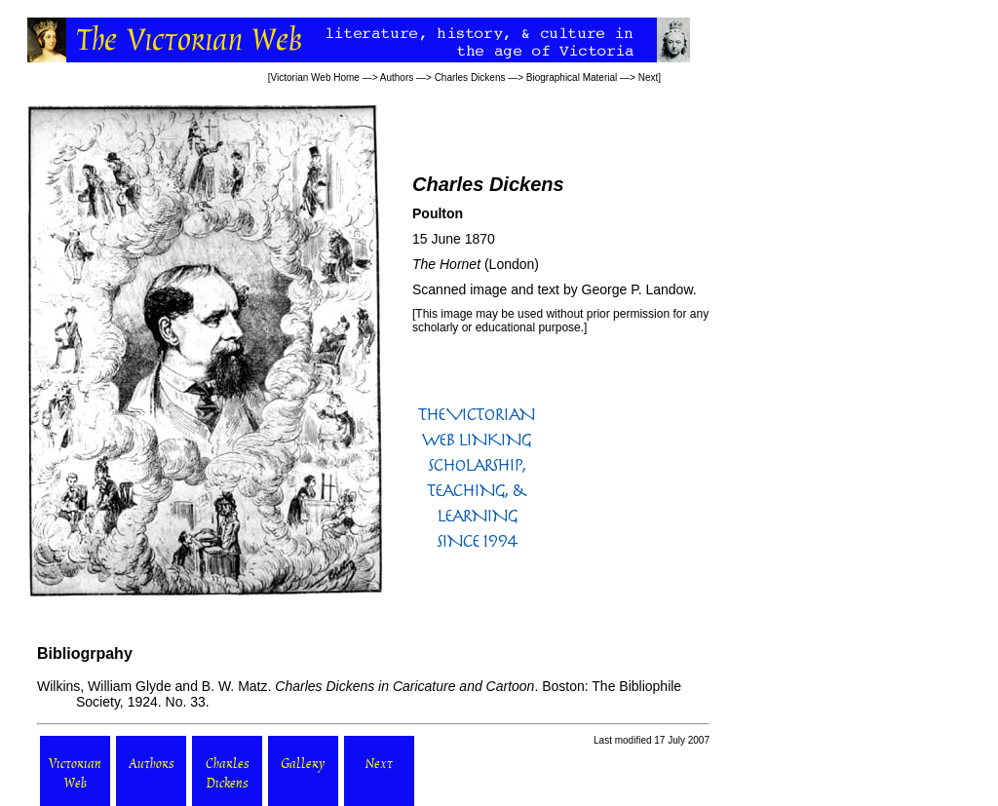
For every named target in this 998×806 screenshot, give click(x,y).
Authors (396, 77)
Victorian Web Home (315, 77)
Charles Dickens (470, 77)
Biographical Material (571, 77)
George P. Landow (637, 289)
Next (648, 77)
